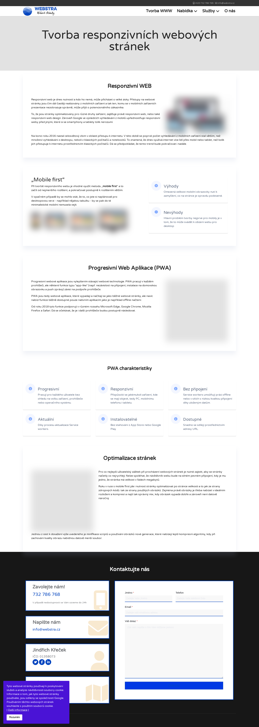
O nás (229, 11)
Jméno (129, 592)
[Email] (174, 613)
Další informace (17, 710)
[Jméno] (148, 598)
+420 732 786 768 (204, 3)
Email (129, 606)
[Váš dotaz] (174, 651)
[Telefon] (199, 598)
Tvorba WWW (159, 11)
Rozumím (14, 717)
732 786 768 (46, 594)
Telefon (180, 592)
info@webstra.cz (226, 3)
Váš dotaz (131, 621)
